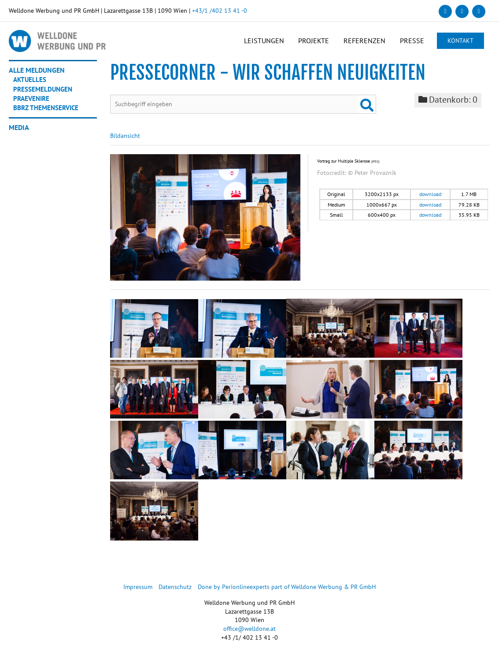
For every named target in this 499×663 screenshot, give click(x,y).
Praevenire (32, 101)
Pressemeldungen (44, 92)
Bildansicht (125, 140)
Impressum (138, 591)
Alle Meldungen (37, 74)
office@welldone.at (249, 633)
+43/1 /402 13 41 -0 (219, 11)
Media (19, 130)
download (430, 198)
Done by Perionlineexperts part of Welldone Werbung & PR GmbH (286, 591)
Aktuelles (30, 83)
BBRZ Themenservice (47, 111)
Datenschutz (175, 591)
